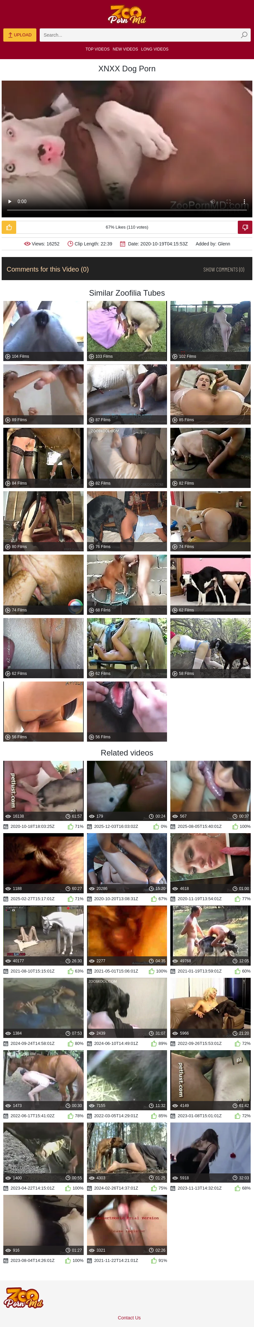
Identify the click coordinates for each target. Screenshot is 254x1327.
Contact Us (129, 1317)
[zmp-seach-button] (244, 35)
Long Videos (155, 49)
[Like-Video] (9, 227)
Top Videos (98, 49)
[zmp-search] (145, 35)
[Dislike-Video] (245, 227)
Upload (19, 35)
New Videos (125, 49)
